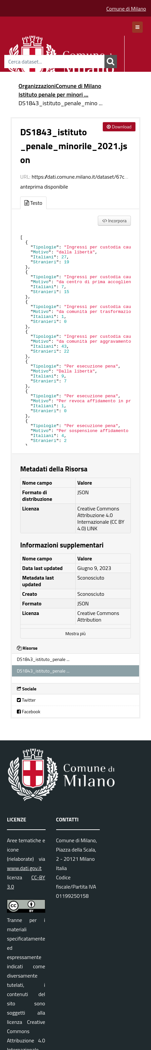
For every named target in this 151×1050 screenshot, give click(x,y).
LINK (92, 528)
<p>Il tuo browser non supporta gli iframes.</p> (75, 338)
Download (119, 126)
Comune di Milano (126, 9)
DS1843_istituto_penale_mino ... (60, 103)
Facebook (28, 711)
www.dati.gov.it (24, 868)
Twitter (26, 699)
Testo (33, 203)
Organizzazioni (37, 85)
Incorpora (114, 220)
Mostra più (75, 633)
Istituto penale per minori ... (53, 94)
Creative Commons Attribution (98, 616)
